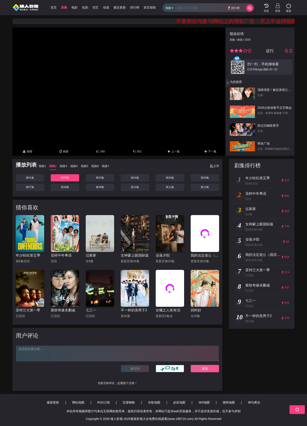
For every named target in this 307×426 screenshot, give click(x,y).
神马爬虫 (254, 402)
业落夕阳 (163, 255)
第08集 (65, 187)
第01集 (30, 177)
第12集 (205, 187)
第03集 (100, 177)
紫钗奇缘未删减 (63, 310)
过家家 (91, 255)
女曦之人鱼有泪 (168, 310)
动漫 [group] (106, 7)
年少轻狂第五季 (28, 255)
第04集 (135, 177)
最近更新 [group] (119, 7)
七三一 (91, 310)
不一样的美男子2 (134, 310)
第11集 (170, 187)
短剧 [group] (85, 7)
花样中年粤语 (61, 255)
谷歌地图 (154, 402)
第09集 (100, 187)
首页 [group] (54, 7)
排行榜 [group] (134, 7)
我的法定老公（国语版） (205, 255)
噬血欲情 (237, 34)
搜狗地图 (229, 402)
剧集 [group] (64, 7)
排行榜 (234, 8)
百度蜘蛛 (129, 402)
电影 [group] (75, 7)
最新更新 (53, 402)
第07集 (30, 187)
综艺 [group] (95, 7)
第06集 (205, 177)
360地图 (204, 402)
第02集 (65, 177)
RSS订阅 (103, 402)
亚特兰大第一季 (28, 310)
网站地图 (78, 402)
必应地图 (179, 402)
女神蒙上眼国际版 (135, 255)
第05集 (170, 177)
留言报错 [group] (150, 7)
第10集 (135, 187)
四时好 (196, 310)
